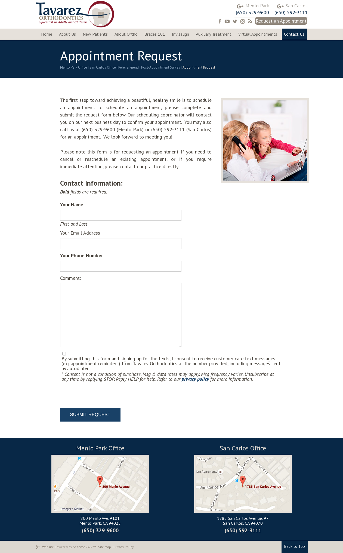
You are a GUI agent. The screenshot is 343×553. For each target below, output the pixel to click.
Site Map (104, 547)
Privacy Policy (123, 547)
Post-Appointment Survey (160, 67)
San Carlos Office (102, 67)
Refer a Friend (128, 67)
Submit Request (90, 414)
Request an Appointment (281, 21)
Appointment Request (199, 67)
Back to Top (294, 546)
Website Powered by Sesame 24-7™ (66, 547)
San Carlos (297, 6)
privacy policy (195, 379)
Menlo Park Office (73, 67)
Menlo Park (257, 6)
